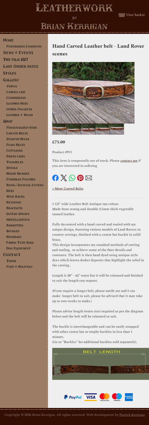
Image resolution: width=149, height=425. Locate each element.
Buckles (12, 231)
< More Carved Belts (67, 188)
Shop (8, 121)
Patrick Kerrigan (132, 414)
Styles (9, 73)
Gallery (11, 79)
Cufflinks (14, 150)
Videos (11, 86)
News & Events (18, 52)
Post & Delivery (19, 266)
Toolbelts (14, 162)
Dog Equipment (18, 248)
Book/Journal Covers (24, 185)
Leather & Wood (19, 115)
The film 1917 (15, 59)
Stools (11, 168)
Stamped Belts (17, 139)
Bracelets (14, 208)
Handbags (13, 237)
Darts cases (15, 156)
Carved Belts (17, 133)
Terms (11, 261)
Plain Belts (15, 145)
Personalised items (21, 127)
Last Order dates (20, 66)
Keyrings (13, 202)
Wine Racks (15, 196)
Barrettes (14, 225)
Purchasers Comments (24, 46)
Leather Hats (17, 103)
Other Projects (19, 109)
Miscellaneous (18, 219)
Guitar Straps (17, 214)
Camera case (15, 92)
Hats (10, 191)
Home (8, 40)
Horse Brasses (17, 173)
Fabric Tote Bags (20, 242)
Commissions (16, 97)
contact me (128, 160)
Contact (12, 254)
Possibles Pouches (20, 179)
